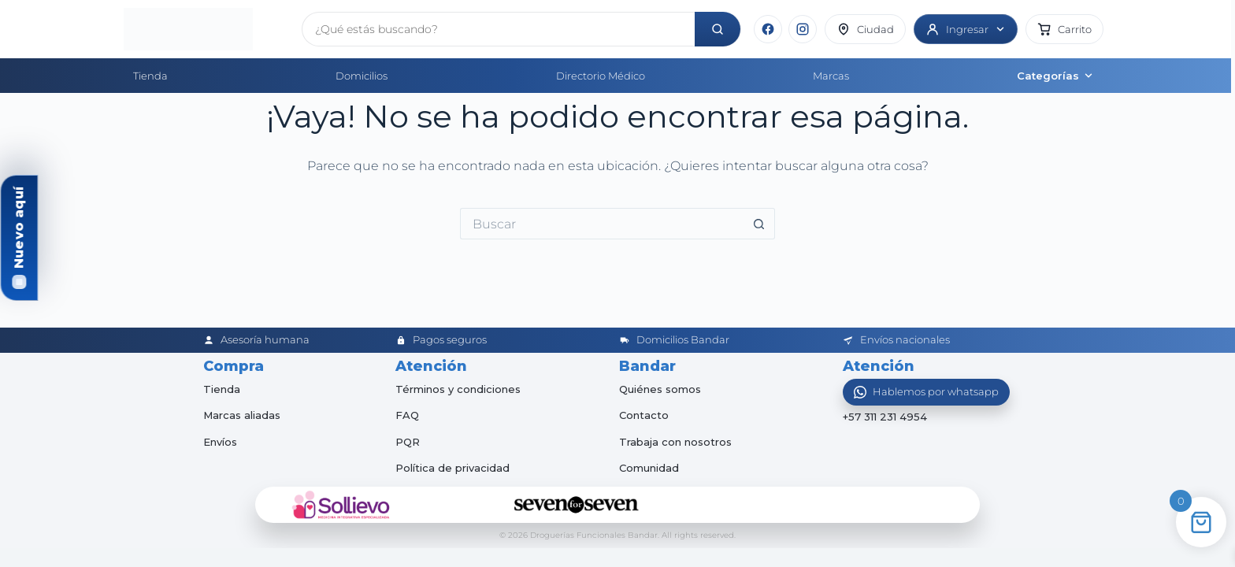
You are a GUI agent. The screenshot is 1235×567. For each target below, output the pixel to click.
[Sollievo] (341, 505)
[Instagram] (802, 29)
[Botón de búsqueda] (759, 223)
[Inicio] (206, 29)
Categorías (1055, 75)
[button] (1064, 29)
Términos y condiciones (458, 389)
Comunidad (649, 467)
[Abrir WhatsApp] (926, 392)
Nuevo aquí (18, 228)
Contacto (644, 415)
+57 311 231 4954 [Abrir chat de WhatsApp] (885, 417)
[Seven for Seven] (576, 505)
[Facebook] (768, 29)
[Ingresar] (966, 29)
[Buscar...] (602, 223)
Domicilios (362, 75)
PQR (407, 441)
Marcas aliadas (241, 415)
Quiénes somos (660, 389)
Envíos (220, 441)
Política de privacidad (452, 467)
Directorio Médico (600, 75)
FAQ (407, 415)
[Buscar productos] (498, 29)
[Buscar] (717, 29)
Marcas (831, 75)
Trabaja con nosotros (675, 441)
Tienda (150, 75)
